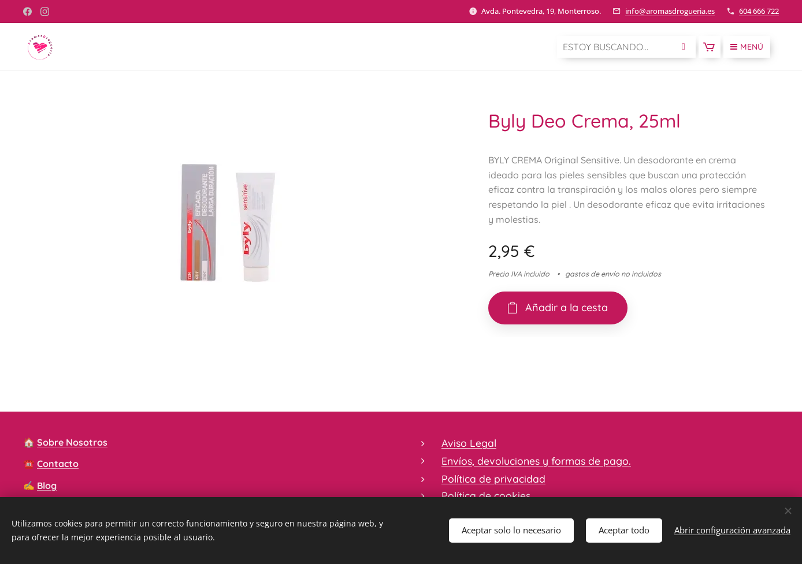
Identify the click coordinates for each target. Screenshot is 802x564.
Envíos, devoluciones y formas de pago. (536, 460)
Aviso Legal (468, 442)
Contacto (58, 463)
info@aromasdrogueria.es (670, 11)
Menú (746, 47)
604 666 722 (759, 11)
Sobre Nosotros (72, 442)
